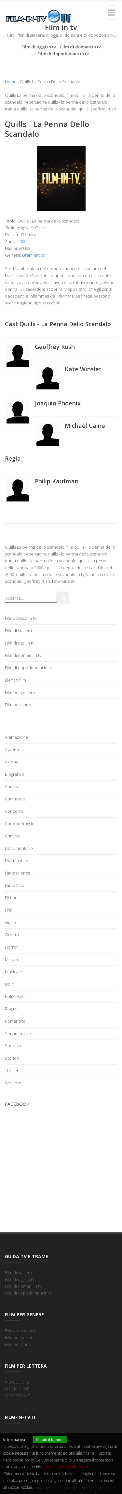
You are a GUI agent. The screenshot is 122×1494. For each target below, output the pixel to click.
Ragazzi (12, 1009)
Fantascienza (17, 873)
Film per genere (20, 692)
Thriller (12, 1070)
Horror (11, 947)
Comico (12, 786)
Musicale (13, 972)
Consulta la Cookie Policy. (67, 1467)
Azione (12, 762)
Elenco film (15, 680)
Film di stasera (18, 630)
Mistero (12, 959)
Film (8, 910)
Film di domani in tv (80, 47)
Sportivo (13, 1046)
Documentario (19, 848)
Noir (9, 984)
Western (13, 1083)
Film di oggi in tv (38, 47)
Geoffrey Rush (55, 347)
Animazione (16, 737)
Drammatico (34, 255)
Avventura (14, 749)
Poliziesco (15, 996)
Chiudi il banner (50, 1439)
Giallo (10, 922)
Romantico (15, 1021)
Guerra (12, 935)
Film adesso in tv (20, 618)
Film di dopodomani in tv (63, 54)
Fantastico (14, 885)
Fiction (11, 897)
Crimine (12, 836)
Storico (12, 1058)
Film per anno (18, 705)
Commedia (15, 799)
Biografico (14, 774)
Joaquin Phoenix (58, 403)
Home (11, 81)
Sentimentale (18, 1033)
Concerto (14, 811)
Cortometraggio (19, 823)
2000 (21, 241)
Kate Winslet (83, 369)
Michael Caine (85, 425)
